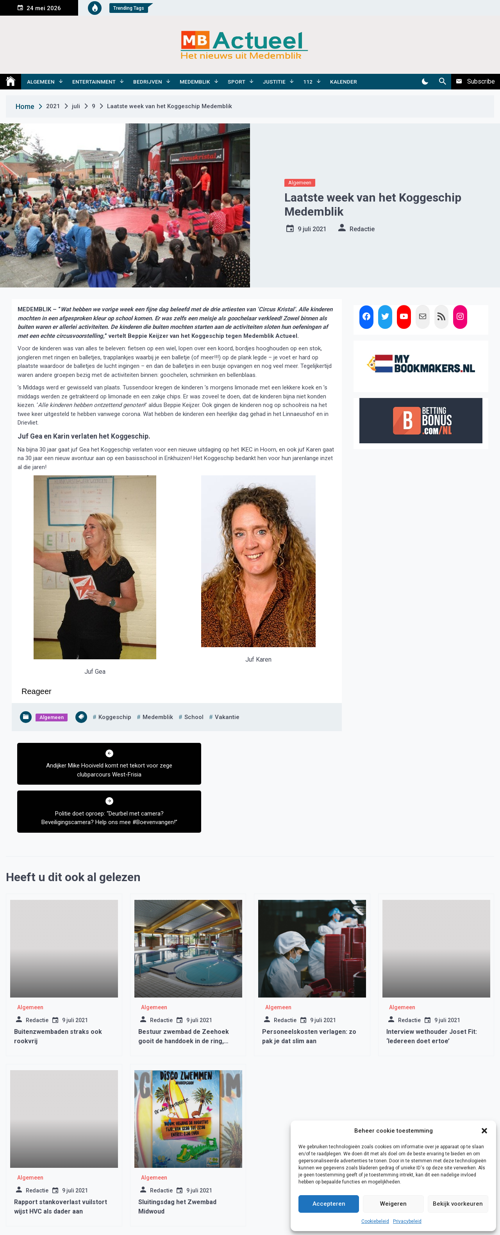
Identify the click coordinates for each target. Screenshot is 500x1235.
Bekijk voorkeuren (458, 1203)
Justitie (274, 82)
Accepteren (328, 1203)
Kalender (343, 82)
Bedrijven (147, 82)
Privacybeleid (407, 1221)
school (194, 717)
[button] (484, 1131)
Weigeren (393, 1203)
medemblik (158, 717)
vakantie (227, 717)
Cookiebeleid (375, 1221)
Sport (236, 82)
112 (307, 82)
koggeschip (114, 717)
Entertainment (94, 82)
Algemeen (41, 82)
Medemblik (195, 82)
